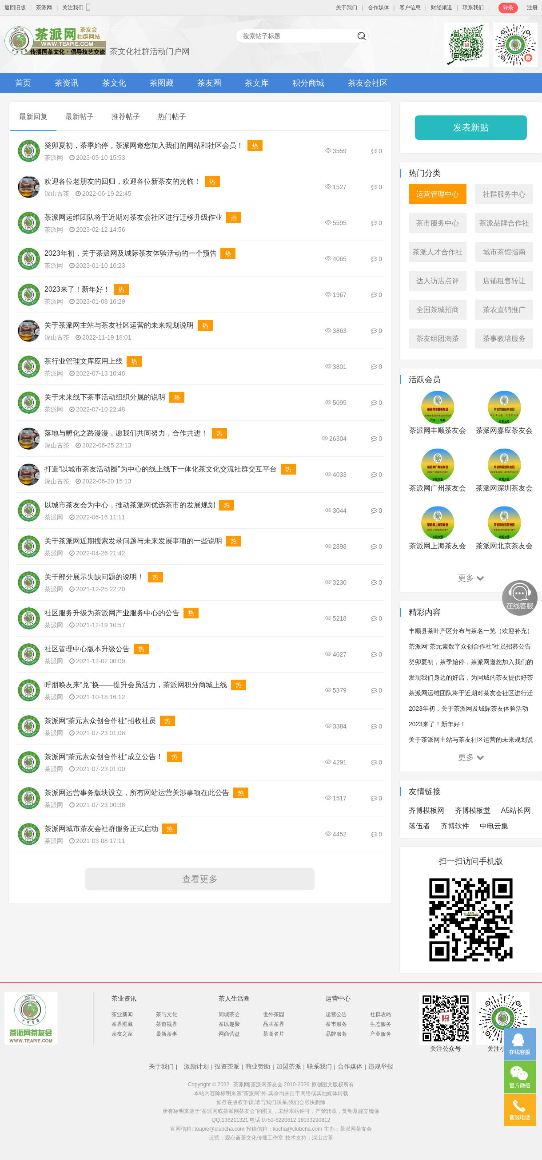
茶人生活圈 (234, 998)
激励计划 (196, 1066)
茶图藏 (162, 83)
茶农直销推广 (504, 309)
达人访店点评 (437, 281)
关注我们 (77, 7)
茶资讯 (67, 83)
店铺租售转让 (504, 281)
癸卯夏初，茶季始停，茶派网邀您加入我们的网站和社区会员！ (143, 145)
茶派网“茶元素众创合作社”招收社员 (100, 721)
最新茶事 (166, 1034)
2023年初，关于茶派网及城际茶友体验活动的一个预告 (130, 253)
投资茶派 (227, 1066)
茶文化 (114, 83)
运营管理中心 (437, 194)
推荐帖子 (126, 116)
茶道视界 (166, 1024)
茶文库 (257, 83)
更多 (471, 578)
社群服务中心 (504, 194)
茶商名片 (273, 1034)
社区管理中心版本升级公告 (87, 649)
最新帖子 (79, 116)
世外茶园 (273, 1014)
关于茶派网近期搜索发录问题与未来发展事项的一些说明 (133, 541)
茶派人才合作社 (437, 252)
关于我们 (346, 7)
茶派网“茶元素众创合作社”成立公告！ (103, 756)
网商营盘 (229, 1034)
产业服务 (380, 1034)
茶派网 (44, 7)
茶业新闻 (122, 1014)
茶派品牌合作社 (504, 223)
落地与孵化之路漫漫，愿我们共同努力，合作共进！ (126, 433)
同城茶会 (229, 1014)
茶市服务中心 (437, 223)
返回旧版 (15, 7)
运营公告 (336, 1014)
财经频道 (441, 7)
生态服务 (380, 1024)
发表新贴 (471, 127)
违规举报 (380, 1066)
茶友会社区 (368, 83)
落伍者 (419, 826)
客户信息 (410, 7)
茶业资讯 (124, 998)
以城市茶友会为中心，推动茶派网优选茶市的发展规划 (129, 505)
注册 (532, 7)
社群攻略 (380, 1014)
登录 (508, 8)
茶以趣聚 (229, 1024)
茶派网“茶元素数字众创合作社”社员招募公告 (470, 646)
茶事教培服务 (504, 338)
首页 (23, 83)
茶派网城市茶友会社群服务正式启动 (101, 828)
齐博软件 (455, 826)
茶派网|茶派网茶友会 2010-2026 (271, 1084)
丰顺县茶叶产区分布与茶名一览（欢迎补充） (471, 630)
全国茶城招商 (437, 309)
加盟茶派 (288, 1066)
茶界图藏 (122, 1024)
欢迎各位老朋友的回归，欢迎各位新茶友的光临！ (122, 181)
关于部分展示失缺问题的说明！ (94, 577)
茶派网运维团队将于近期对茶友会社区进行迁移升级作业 (133, 217)
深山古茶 (56, 193)
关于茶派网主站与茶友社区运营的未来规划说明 (119, 325)
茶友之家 (122, 1034)
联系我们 (473, 7)
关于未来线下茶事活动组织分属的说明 (104, 397)
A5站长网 (516, 810)
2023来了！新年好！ (77, 289)
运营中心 (338, 998)
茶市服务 (336, 1024)
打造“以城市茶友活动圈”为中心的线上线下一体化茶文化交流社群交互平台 (160, 469)
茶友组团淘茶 (437, 338)
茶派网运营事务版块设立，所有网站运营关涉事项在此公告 (136, 792)
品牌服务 (336, 1034)
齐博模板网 (426, 810)
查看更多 (200, 879)
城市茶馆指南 (504, 252)
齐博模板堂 (472, 810)
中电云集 (494, 826)
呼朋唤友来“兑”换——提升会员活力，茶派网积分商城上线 (135, 685)
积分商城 (308, 83)
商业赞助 (257, 1066)
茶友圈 (209, 83)
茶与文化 (166, 1014)
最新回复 (33, 116)
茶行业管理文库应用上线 (83, 361)
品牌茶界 (273, 1024)
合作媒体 (378, 7)
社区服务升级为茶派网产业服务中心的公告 (111, 613)
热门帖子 (172, 116)
